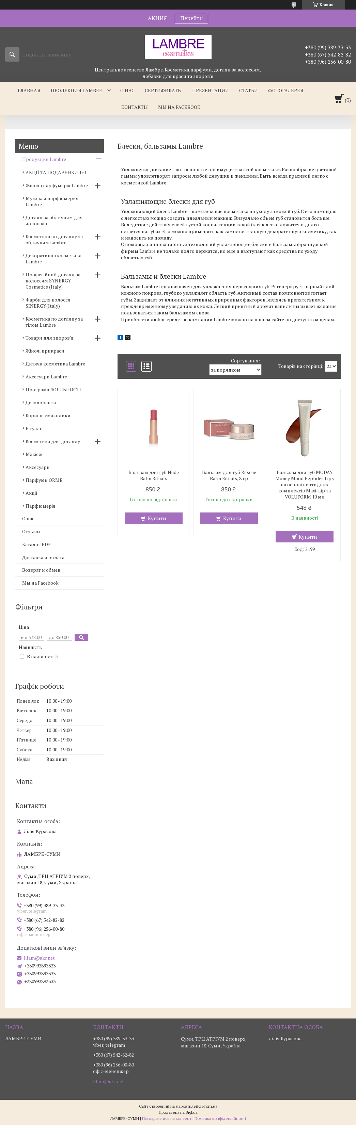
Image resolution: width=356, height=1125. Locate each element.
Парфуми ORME (44, 480)
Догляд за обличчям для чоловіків (54, 220)
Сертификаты (163, 90)
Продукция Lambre (76, 90)
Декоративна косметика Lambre (53, 258)
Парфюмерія (41, 506)
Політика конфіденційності (220, 1118)
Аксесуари (38, 467)
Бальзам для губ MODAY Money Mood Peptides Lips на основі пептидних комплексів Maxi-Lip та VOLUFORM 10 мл (304, 484)
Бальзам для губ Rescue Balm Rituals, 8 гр (229, 475)
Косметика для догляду (53, 441)
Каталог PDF (36, 544)
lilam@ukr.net (39, 958)
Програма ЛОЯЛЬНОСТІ (53, 389)
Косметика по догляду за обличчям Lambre (54, 239)
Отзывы (31, 531)
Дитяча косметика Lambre (55, 363)
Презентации (210, 90)
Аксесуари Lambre (46, 376)
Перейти (191, 18)
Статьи (248, 90)
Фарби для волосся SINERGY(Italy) (48, 302)
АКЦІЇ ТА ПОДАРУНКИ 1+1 (56, 172)
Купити (157, 518)
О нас (127, 90)
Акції (31, 493)
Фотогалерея (286, 90)
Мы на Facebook (40, 583)
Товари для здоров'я (50, 338)
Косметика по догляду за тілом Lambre (54, 321)
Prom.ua (209, 1106)
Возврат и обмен (41, 570)
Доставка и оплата (43, 557)
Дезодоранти (41, 402)
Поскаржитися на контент (166, 1118)
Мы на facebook (179, 107)
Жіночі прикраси (45, 350)
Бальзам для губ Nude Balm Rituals (153, 475)
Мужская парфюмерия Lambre (52, 201)
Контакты (134, 107)
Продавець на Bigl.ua (178, 1112)
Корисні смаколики (48, 415)
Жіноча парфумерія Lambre (57, 185)
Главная (29, 90)
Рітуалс (34, 428)
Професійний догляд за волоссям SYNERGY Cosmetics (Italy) (53, 280)
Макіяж (34, 454)
